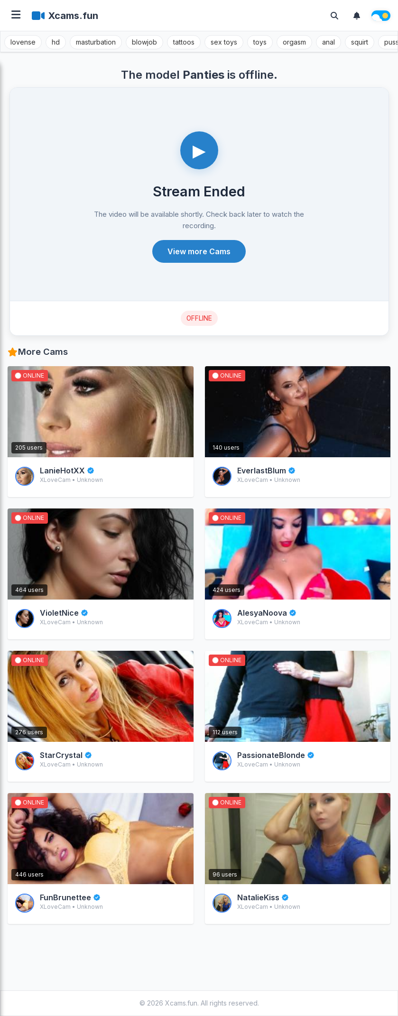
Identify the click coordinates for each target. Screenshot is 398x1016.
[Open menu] (16, 15)
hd (56, 42)
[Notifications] (357, 15)
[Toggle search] (334, 15)
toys (260, 42)
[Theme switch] (380, 15)
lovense (23, 42)
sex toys (224, 42)
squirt (359, 42)
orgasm (294, 42)
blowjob (144, 42)
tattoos (183, 42)
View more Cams (199, 251)
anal (328, 42)
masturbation (96, 42)
